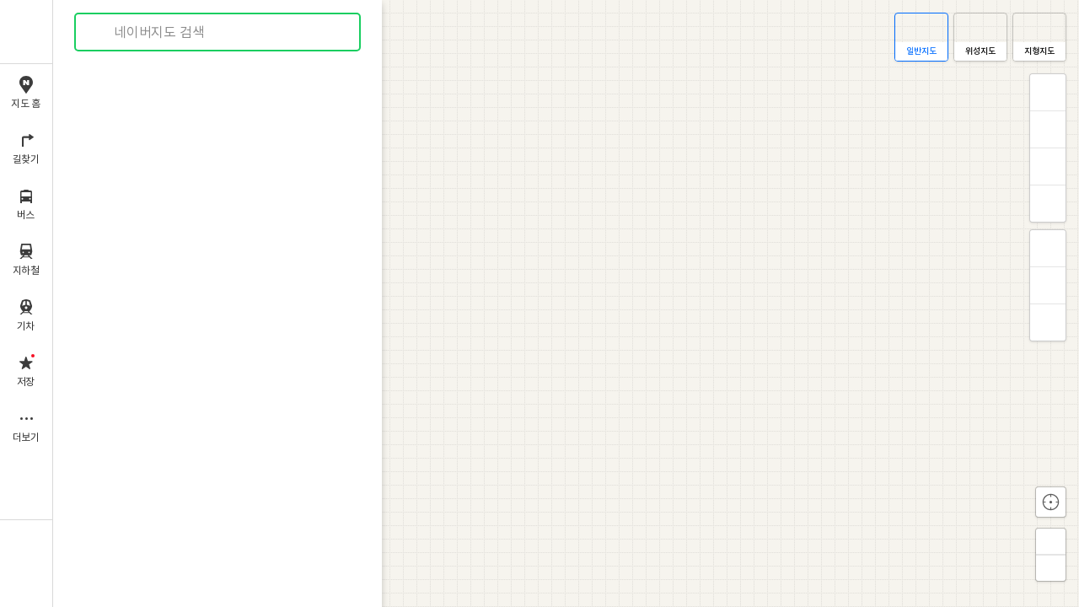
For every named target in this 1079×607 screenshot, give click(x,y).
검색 (99, 32)
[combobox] (218, 32)
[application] (566, 303)
